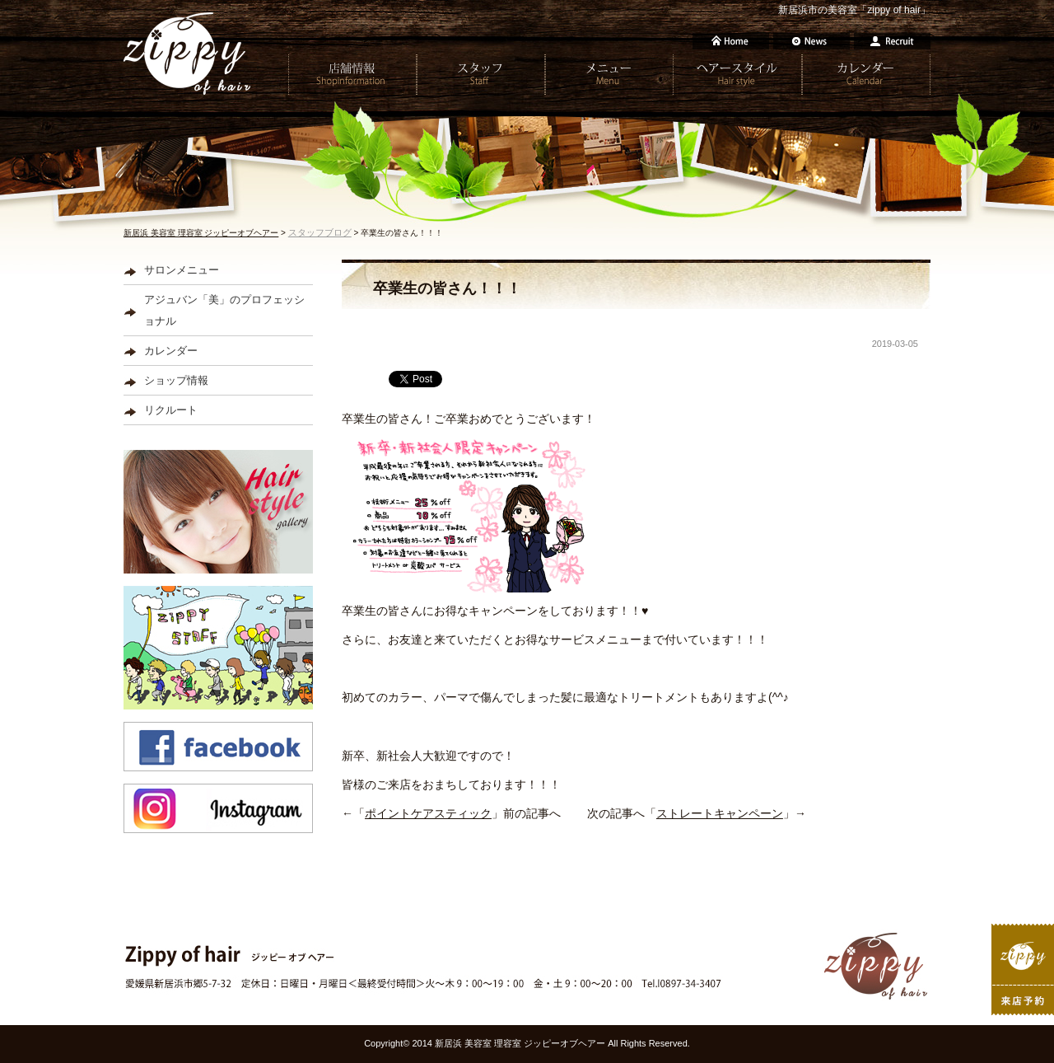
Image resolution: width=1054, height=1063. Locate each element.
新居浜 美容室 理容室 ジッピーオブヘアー (201, 232)
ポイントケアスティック (428, 813)
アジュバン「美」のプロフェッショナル (224, 309)
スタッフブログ (320, 232)
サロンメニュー (181, 270)
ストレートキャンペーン (719, 813)
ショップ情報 (176, 380)
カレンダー (171, 350)
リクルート (171, 410)
